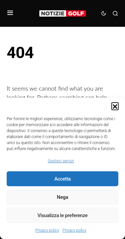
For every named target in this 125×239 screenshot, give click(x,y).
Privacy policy (47, 230)
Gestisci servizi (61, 161)
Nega (62, 197)
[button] (115, 106)
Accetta (62, 179)
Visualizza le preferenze (62, 215)
